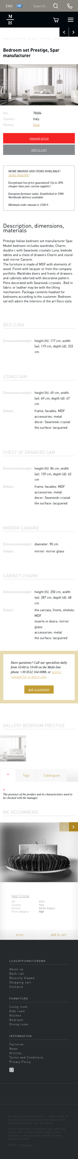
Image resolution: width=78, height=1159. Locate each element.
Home (6, 38)
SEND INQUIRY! (18, 175)
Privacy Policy (20, 1061)
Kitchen (15, 1015)
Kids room (17, 1011)
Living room (18, 1006)
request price (39, 138)
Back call (16, 973)
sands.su (26, 1144)
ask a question (39, 689)
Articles (15, 1053)
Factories (21, 38)
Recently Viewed (22, 978)
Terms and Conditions (26, 1057)
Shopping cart (20, 982)
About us (16, 969)
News (13, 1048)
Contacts (16, 986)
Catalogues (52, 775)
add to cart (39, 149)
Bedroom (16, 1020)
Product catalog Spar (56, 38)
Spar (34, 38)
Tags (26, 775)
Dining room (18, 1024)
